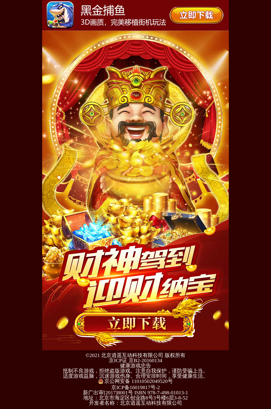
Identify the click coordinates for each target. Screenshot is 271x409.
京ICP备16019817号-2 (135, 387)
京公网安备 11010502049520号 (135, 381)
